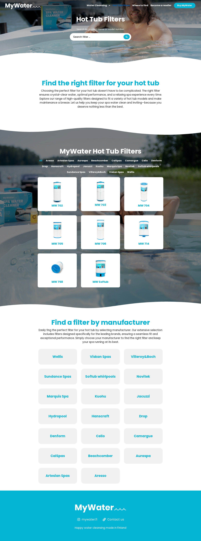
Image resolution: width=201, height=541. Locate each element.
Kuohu (99, 166)
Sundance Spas (76, 172)
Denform (156, 160)
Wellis (130, 172)
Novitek (130, 166)
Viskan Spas (116, 172)
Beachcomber (99, 160)
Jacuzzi (87, 166)
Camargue (131, 160)
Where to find (140, 5)
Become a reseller (160, 5)
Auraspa (82, 160)
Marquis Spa (114, 166)
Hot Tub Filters (121, 5)
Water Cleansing (98, 5)
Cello (145, 160)
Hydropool (73, 166)
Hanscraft (57, 166)
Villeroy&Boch (97, 172)
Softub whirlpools (148, 166)
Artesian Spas (65, 160)
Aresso (50, 160)
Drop (45, 166)
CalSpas (117, 160)
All (40, 160)
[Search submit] (127, 37)
